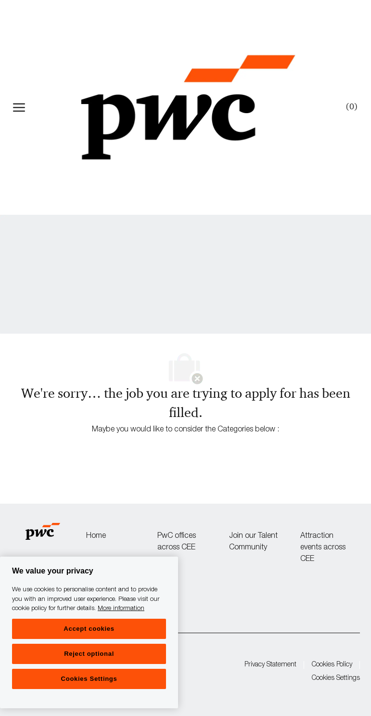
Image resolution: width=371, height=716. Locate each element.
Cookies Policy (332, 665)
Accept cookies (89, 628)
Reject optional (89, 653)
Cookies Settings (336, 678)
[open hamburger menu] (19, 107)
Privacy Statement (270, 665)
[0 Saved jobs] (350, 107)
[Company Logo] (188, 107)
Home (96, 536)
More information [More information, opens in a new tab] (121, 609)
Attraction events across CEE (322, 548)
